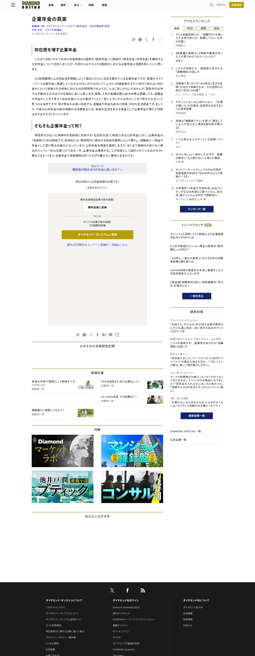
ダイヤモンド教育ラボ (123, 599)
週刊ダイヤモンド (121, 539)
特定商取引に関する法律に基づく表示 (65, 557)
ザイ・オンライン (121, 557)
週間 (203, 28)
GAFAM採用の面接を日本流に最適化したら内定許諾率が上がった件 (196, 272)
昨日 (190, 28)
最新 (177, 28)
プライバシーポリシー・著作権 (61, 563)
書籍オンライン (120, 551)
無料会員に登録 (97, 207)
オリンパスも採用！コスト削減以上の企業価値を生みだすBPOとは (196, 236)
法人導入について (55, 587)
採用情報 (187, 545)
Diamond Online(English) (126, 533)
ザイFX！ (117, 563)
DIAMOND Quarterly (124, 575)
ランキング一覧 (197, 209)
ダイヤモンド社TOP (193, 533)
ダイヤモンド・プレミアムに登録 (97, 234)
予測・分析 (37, 30)
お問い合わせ (53, 581)
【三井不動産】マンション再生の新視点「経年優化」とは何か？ (196, 248)
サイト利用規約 (53, 551)
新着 (71, 6)
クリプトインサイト (122, 593)
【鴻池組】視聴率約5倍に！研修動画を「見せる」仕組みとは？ (196, 284)
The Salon (118, 581)
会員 (216, 28)
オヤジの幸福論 (53, 30)
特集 (111, 6)
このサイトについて (55, 533)
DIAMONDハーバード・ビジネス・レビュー (134, 545)
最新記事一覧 (197, 415)
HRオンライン (120, 587)
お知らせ (187, 551)
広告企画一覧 (178, 439)
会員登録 (216, 6)
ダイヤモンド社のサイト (126, 526)
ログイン (200, 6)
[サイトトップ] (48, 6)
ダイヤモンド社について (196, 526)
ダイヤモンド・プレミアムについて (62, 539)
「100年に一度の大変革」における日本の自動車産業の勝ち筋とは (196, 260)
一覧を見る (196, 296)
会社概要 (187, 539)
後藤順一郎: (70, 26)
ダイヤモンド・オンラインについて (64, 526)
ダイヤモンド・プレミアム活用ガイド (63, 545)
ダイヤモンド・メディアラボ (126, 605)
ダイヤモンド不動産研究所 (126, 569)
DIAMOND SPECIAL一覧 (185, 431)
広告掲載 (50, 575)
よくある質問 (52, 569)
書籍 (125, 6)
